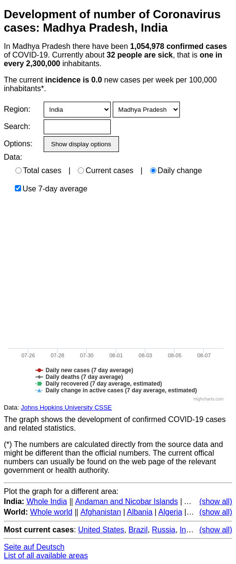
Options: (18, 144)
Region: (17, 109)
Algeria (170, 512)
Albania (140, 512)
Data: (13, 157)
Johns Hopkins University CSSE (66, 407)
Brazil (138, 530)
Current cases (105, 170)
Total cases (38, 170)
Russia (164, 530)
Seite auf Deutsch (34, 547)
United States (101, 530)
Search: (17, 126)
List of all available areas (46, 556)
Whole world (51, 512)
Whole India (46, 501)
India (187, 530)
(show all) (216, 501)
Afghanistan (101, 512)
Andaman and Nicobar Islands (126, 501)
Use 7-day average (51, 189)
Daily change (176, 170)
